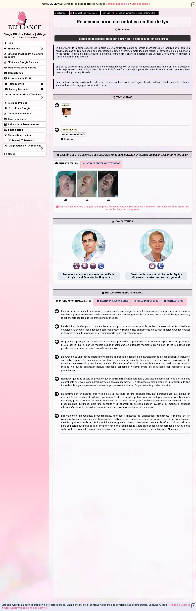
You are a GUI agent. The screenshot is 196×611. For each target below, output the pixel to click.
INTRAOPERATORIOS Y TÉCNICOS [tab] (101, 163)
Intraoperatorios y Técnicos (22, 94)
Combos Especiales (117, 4)
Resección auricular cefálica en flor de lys (133, 13)
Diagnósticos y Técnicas (83, 13)
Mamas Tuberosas (21, 140)
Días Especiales (140, 4)
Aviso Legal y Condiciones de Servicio (26, 607)
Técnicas (106, 13)
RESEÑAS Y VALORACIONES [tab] (112, 301)
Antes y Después (16, 89)
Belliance (60, 13)
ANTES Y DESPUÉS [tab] (66, 163)
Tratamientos (14, 84)
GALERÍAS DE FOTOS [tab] (145, 301)
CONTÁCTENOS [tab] (173, 301)
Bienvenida (12, 48)
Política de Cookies (179, 604)
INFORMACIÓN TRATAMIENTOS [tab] (73, 301)
